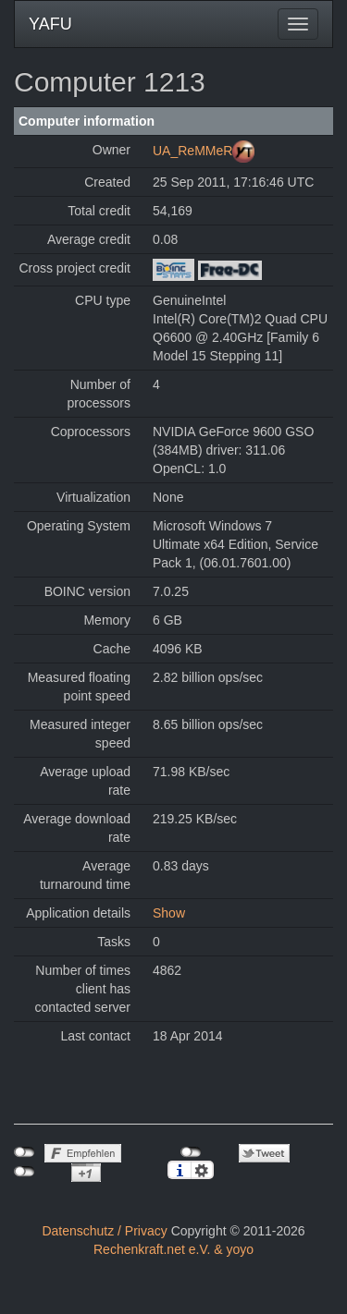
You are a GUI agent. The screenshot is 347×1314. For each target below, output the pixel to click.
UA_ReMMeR (192, 150)
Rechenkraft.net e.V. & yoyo (173, 1249)
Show (169, 913)
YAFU (50, 24)
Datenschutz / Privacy (104, 1230)
